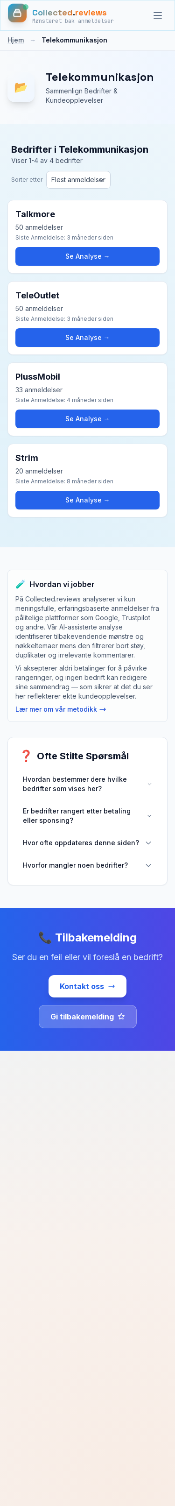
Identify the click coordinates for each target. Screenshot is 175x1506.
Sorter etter (26, 179)
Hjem (15, 40)
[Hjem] (61, 15)
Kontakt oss (87, 986)
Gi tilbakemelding (87, 1016)
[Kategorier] (157, 15)
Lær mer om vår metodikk (60, 709)
